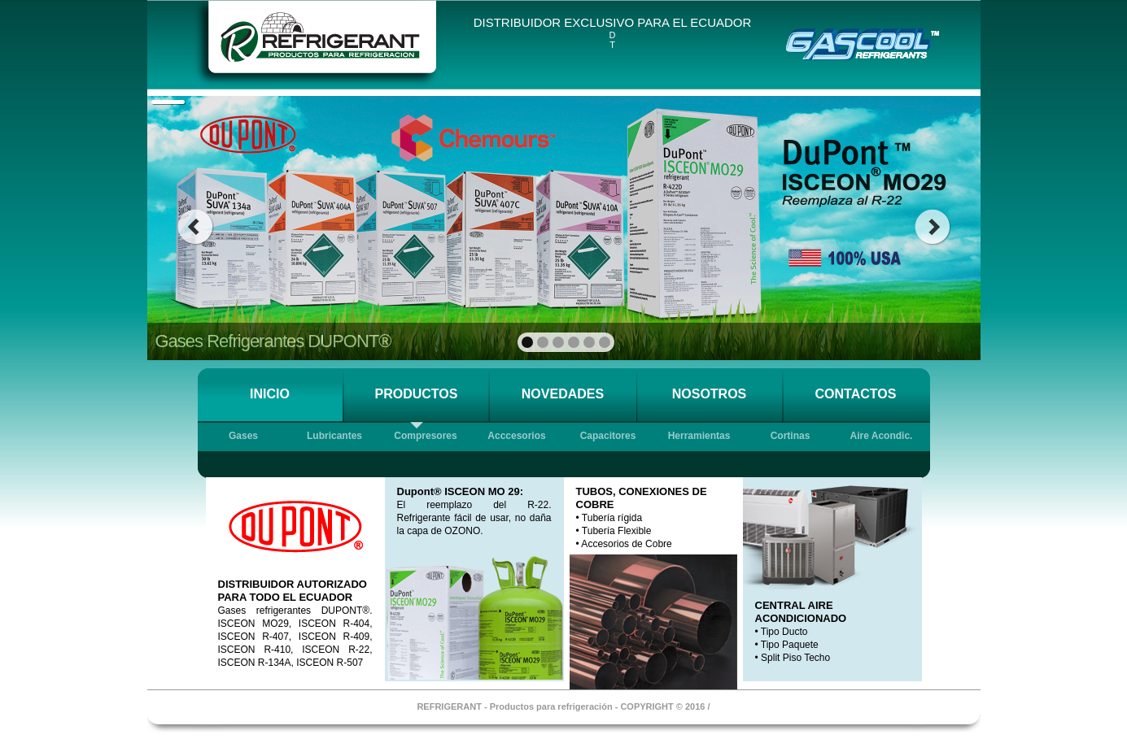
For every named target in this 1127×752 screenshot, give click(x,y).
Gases (243, 435)
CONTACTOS (856, 394)
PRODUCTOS (416, 394)
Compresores (425, 435)
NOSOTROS (709, 394)
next (933, 227)
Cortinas (790, 435)
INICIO (270, 394)
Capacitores (608, 435)
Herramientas (699, 435)
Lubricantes (334, 435)
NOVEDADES (563, 394)
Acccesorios (516, 435)
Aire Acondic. (881, 435)
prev (195, 227)
